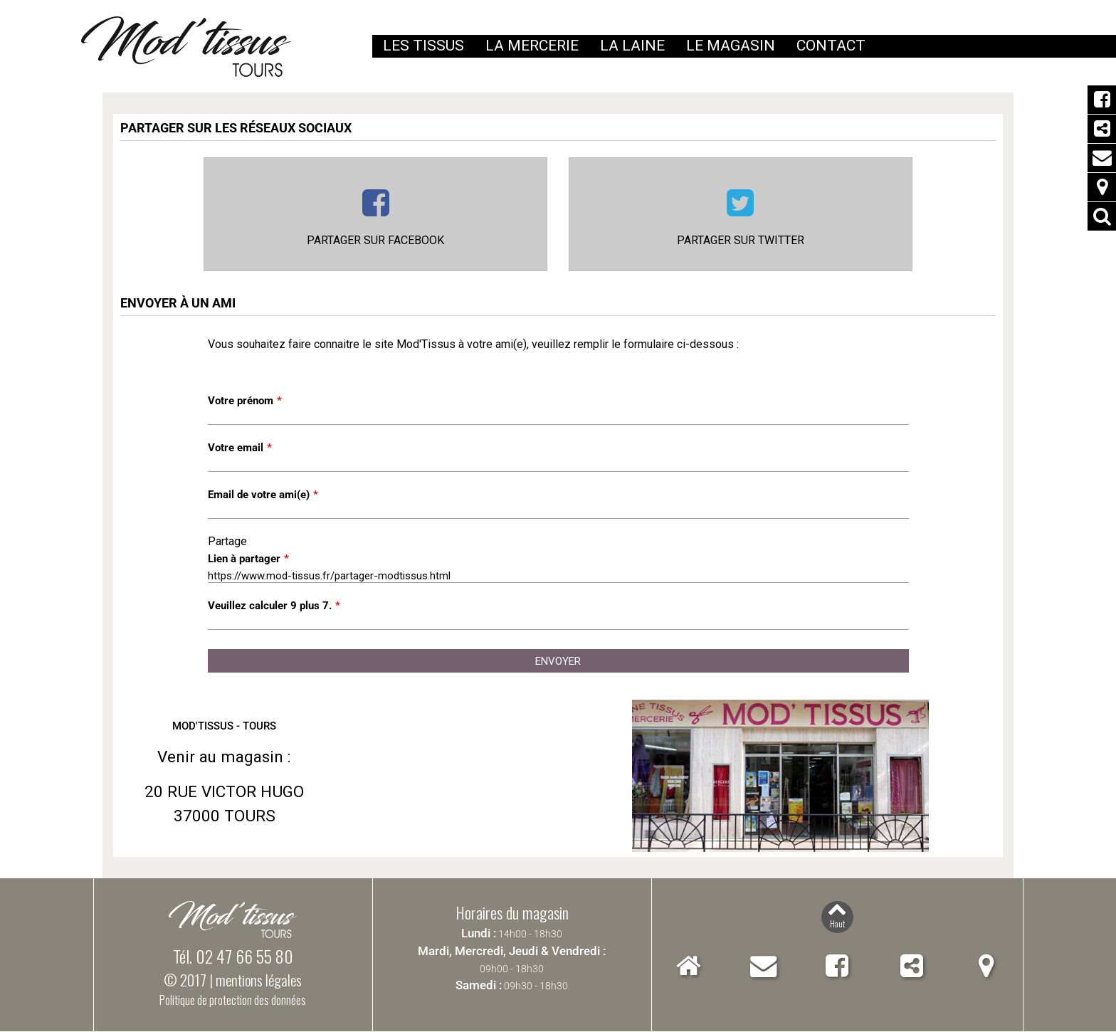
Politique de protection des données (232, 1000)
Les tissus (423, 45)
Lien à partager (248, 559)
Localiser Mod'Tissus (1102, 187)
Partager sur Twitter (740, 241)
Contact (1102, 158)
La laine (632, 45)
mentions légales (259, 980)
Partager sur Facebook (375, 241)
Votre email (240, 448)
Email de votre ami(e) (263, 495)
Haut (837, 924)
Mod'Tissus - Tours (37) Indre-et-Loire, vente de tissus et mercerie (186, 46)
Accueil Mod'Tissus (689, 965)
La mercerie (532, 45)
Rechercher (1102, 216)
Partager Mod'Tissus (1102, 129)
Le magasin (730, 45)
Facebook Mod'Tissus (1102, 99)
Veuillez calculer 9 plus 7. (274, 606)
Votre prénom (245, 401)
